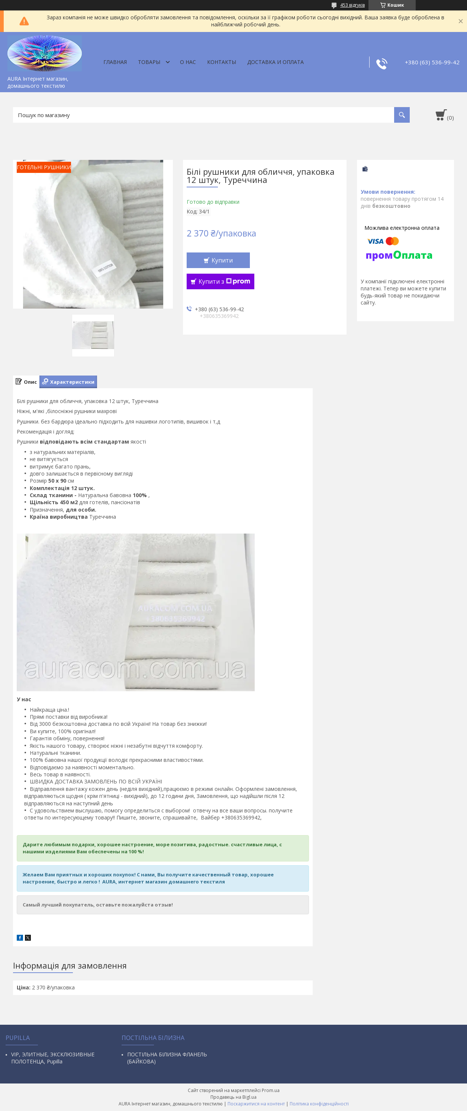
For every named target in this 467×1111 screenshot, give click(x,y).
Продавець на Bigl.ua (233, 1097)
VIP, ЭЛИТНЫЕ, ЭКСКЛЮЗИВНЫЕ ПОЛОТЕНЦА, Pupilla (52, 1058)
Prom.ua (271, 1090)
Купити (222, 260)
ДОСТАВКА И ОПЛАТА (275, 61)
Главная (115, 61)
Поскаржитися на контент (256, 1104)
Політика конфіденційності (319, 1104)
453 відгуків (352, 5)
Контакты (221, 61)
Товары (149, 61)
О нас (188, 61)
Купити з (224, 281)
